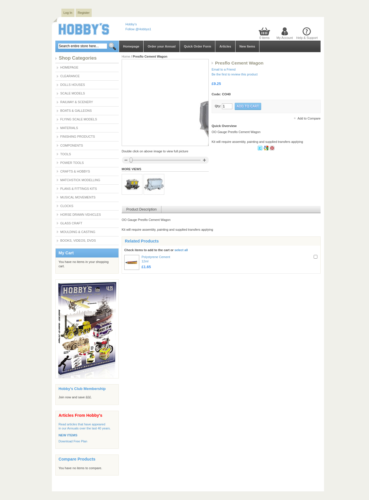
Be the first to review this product (235, 74)
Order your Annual (162, 46)
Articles (225, 46)
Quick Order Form (197, 46)
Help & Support (307, 37)
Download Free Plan (73, 441)
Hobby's (131, 24)
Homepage (131, 46)
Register (84, 12)
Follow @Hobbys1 (138, 29)
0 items (264, 37)
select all (181, 250)
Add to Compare (309, 118)
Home (126, 56)
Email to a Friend (224, 69)
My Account (284, 37)
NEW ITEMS (68, 435)
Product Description (141, 209)
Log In (67, 12)
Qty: (218, 106)
